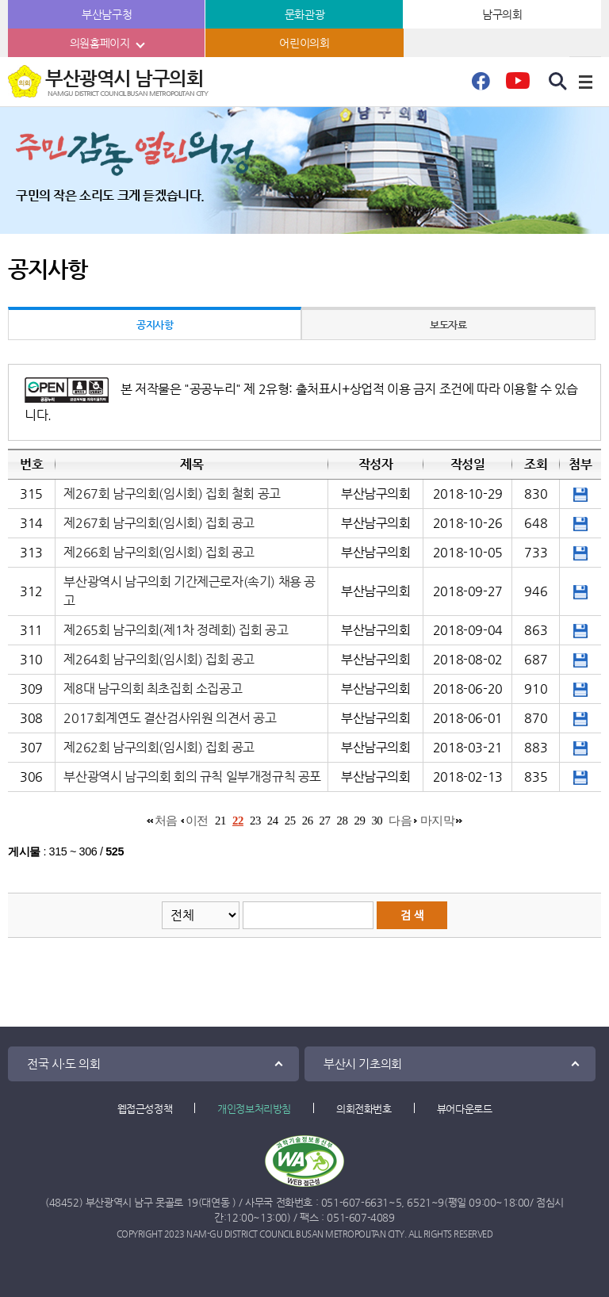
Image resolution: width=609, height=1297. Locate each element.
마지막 (437, 820)
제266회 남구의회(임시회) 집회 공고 (159, 552)
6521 (419, 1202)
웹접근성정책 (145, 1109)
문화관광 (304, 14)
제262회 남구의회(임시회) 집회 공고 (159, 747)
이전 (197, 820)
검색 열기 (558, 82)
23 (255, 820)
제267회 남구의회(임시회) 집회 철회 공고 (171, 493)
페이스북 (480, 85)
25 (290, 820)
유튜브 (517, 85)
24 (272, 820)
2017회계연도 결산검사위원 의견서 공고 (169, 717)
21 (220, 820)
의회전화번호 (364, 1109)
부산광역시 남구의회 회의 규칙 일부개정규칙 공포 (192, 776)
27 (325, 820)
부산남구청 (107, 14)
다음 (400, 820)
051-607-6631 (355, 1202)
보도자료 (448, 325)
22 (237, 820)
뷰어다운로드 (464, 1109)
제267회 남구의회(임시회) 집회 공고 (159, 522)
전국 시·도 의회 (63, 1063)
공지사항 (154, 325)
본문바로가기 (0, 0)
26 (307, 820)
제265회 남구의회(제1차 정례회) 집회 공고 (175, 629)
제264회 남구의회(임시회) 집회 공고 (159, 659)
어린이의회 (304, 42)
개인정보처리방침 (254, 1109)
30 (376, 820)
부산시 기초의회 (363, 1063)
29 (359, 820)
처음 (166, 820)
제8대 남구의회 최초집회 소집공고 (152, 688)
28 (342, 820)
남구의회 (502, 14)
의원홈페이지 (100, 42)
